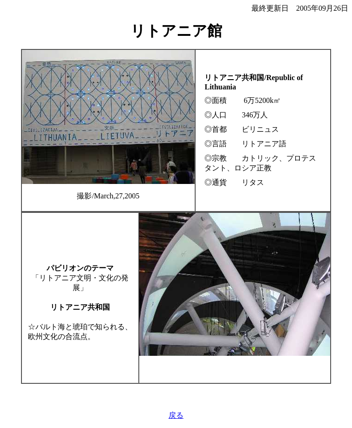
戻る (176, 415)
